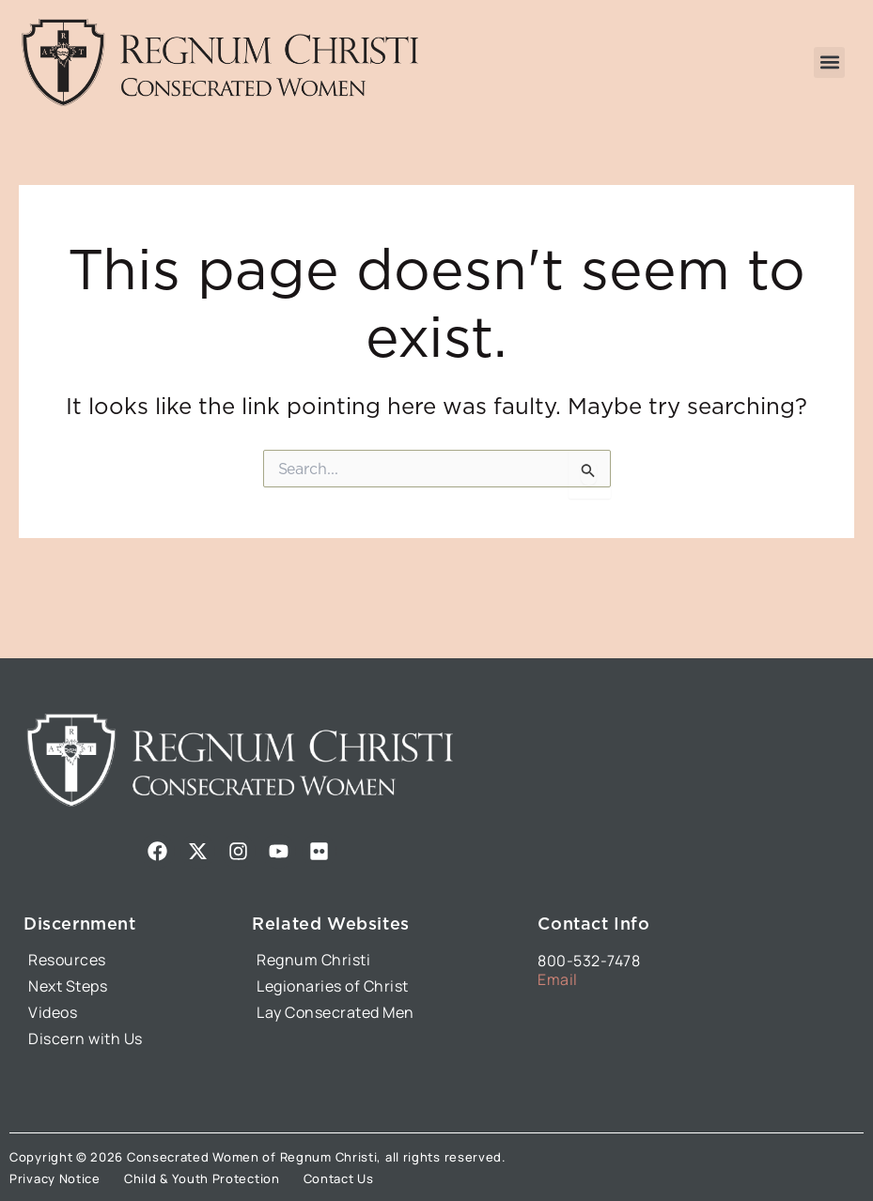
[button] (829, 62)
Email (558, 979)
